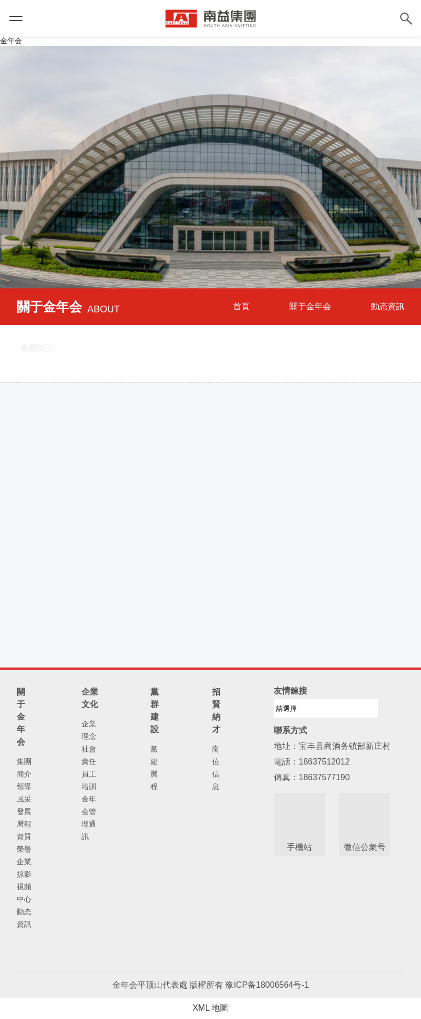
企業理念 (88, 730)
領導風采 (24, 792)
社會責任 (88, 755)
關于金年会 (310, 306)
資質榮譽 (24, 842)
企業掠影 (24, 867)
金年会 (11, 41)
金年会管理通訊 (88, 818)
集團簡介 (24, 767)
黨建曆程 (154, 768)
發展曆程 (24, 817)
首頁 (241, 306)
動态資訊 (387, 306)
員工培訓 (88, 780)
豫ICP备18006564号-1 (267, 984)
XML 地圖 (211, 1007)
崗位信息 (215, 768)
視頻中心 (24, 892)
